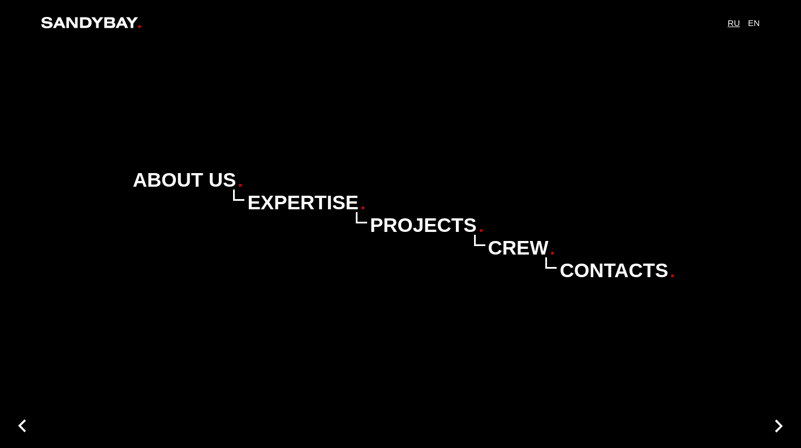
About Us (184, 180)
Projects (423, 225)
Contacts (613, 270)
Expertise (302, 202)
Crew (518, 247)
